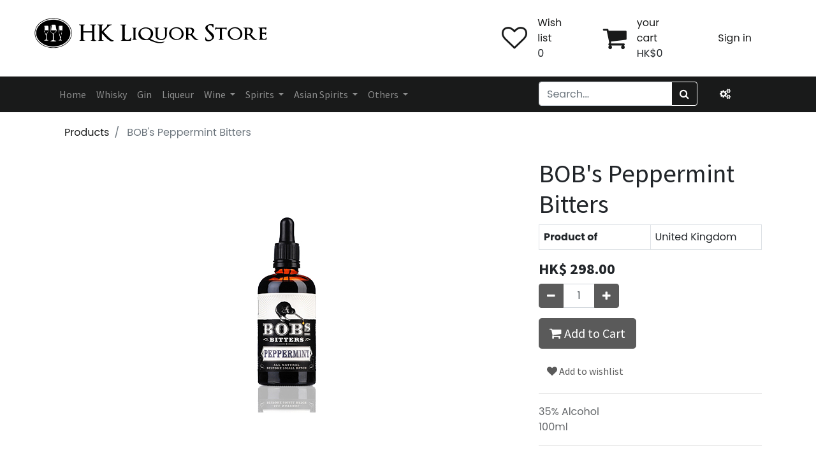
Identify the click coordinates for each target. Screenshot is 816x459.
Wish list (549, 30)
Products (86, 132)
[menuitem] (72, 94)
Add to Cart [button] (587, 333)
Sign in (735, 38)
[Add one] (606, 296)
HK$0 (650, 53)
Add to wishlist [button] (585, 371)
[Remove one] (551, 296)
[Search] (684, 94)
